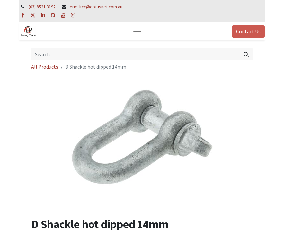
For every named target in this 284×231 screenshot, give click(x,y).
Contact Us (248, 31)
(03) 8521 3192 (42, 7)
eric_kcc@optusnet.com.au (96, 7)
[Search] (246, 54)
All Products (44, 67)
